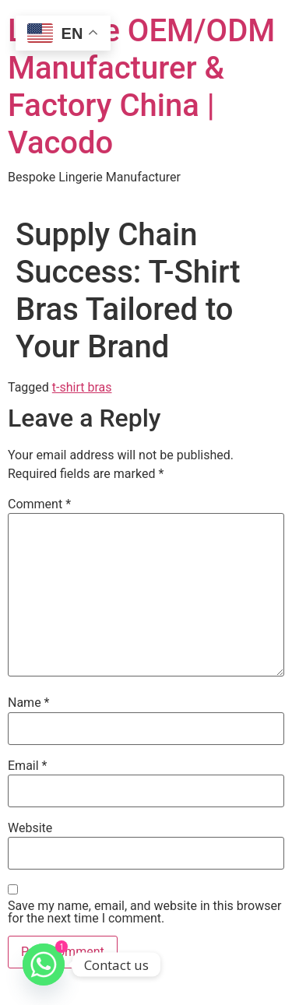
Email (27, 766)
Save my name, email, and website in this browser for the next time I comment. (144, 912)
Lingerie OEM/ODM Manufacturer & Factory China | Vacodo (141, 86)
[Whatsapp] (44, 965)
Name (29, 703)
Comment (39, 504)
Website (30, 828)
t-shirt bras (82, 387)
